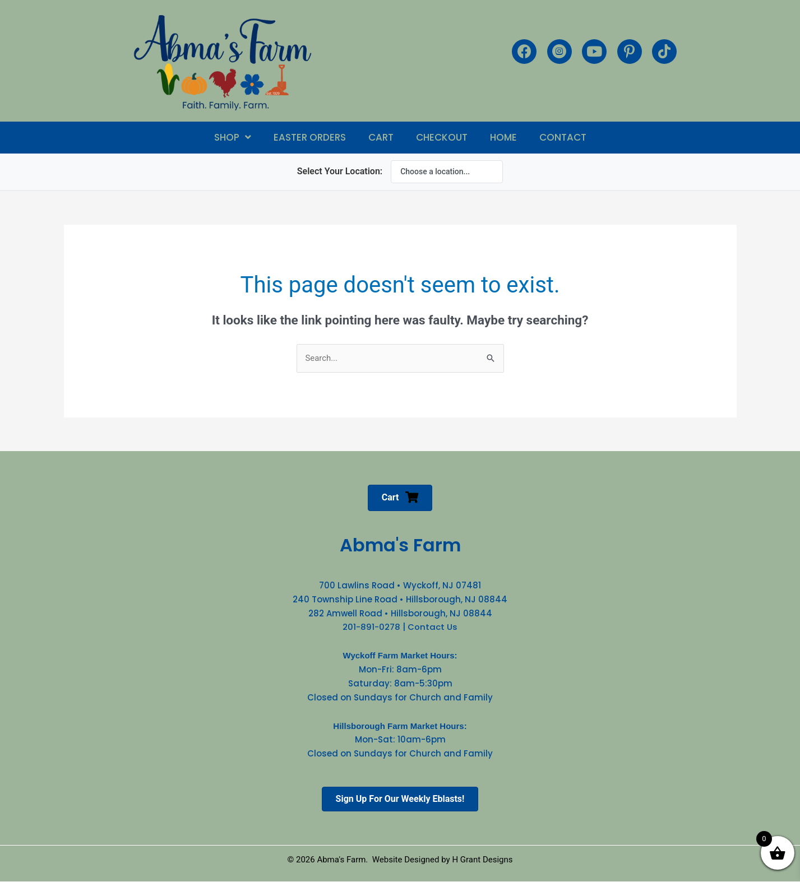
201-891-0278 (371, 627)
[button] (232, 138)
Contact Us (432, 627)
